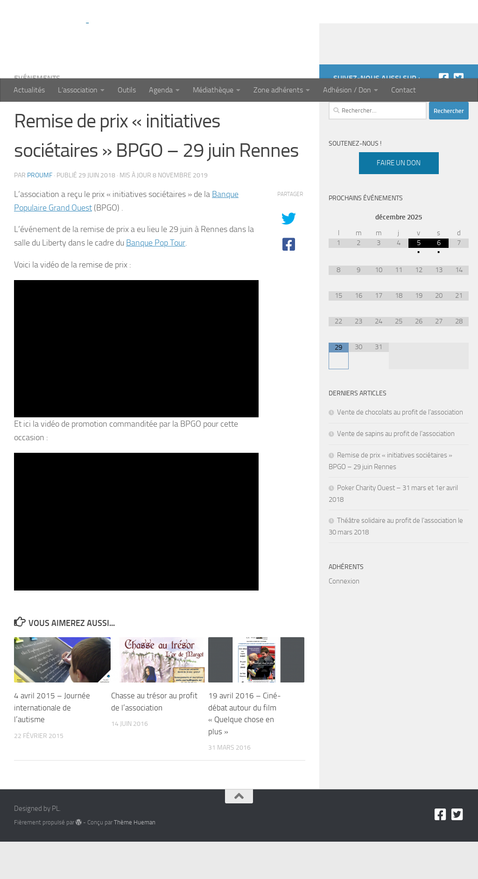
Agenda (161, 89)
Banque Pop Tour (155, 280)
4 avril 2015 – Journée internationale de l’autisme (52, 744)
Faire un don (399, 200)
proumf (39, 213)
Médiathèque (213, 89)
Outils (127, 89)
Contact (403, 89)
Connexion (344, 618)
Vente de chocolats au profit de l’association (400, 449)
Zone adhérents (278, 89)
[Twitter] (458, 115)
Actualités (29, 89)
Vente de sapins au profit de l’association (396, 471)
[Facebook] (443, 115)
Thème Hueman (134, 859)
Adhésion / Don (347, 89)
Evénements (37, 115)
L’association (78, 89)
